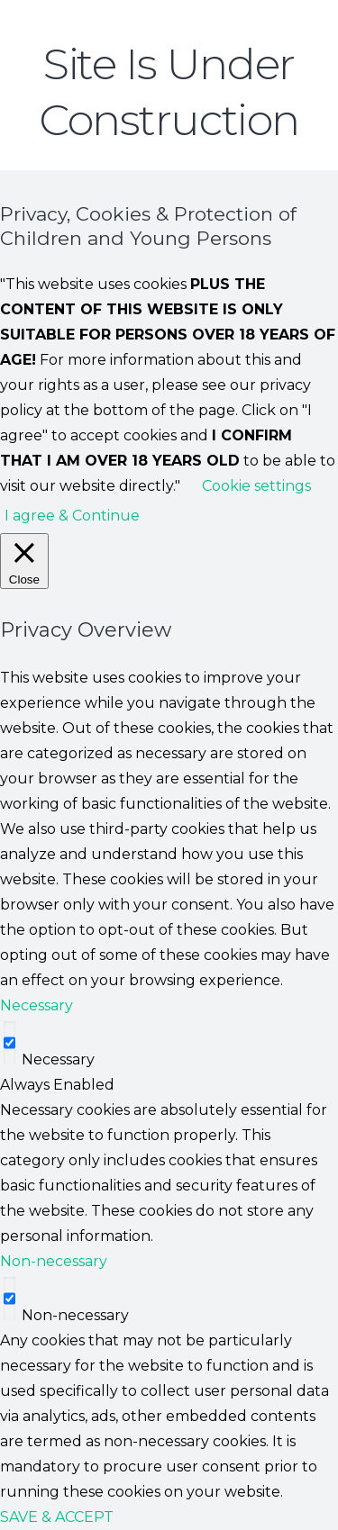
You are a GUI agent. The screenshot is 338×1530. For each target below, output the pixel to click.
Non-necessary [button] (53, 1261)
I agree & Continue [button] (72, 515)
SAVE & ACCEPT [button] (57, 1516)
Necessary (58, 1059)
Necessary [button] (36, 1005)
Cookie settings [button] (256, 485)
